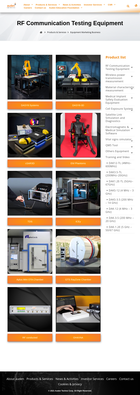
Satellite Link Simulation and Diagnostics (115, 118)
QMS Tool (120, 145)
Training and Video (118, 157)
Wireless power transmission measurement (120, 78)
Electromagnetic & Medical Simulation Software (120, 130)
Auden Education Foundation (65, 7)
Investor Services (94, 4)
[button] (128, 6)
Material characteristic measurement (120, 88)
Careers (28, 8)
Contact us (40, 8)
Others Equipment (120, 151)
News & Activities (72, 5)
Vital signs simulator (120, 139)
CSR (111, 4)
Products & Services (48, 4)
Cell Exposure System (120, 109)
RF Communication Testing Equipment (120, 67)
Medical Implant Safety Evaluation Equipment (120, 99)
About (28, 4)
